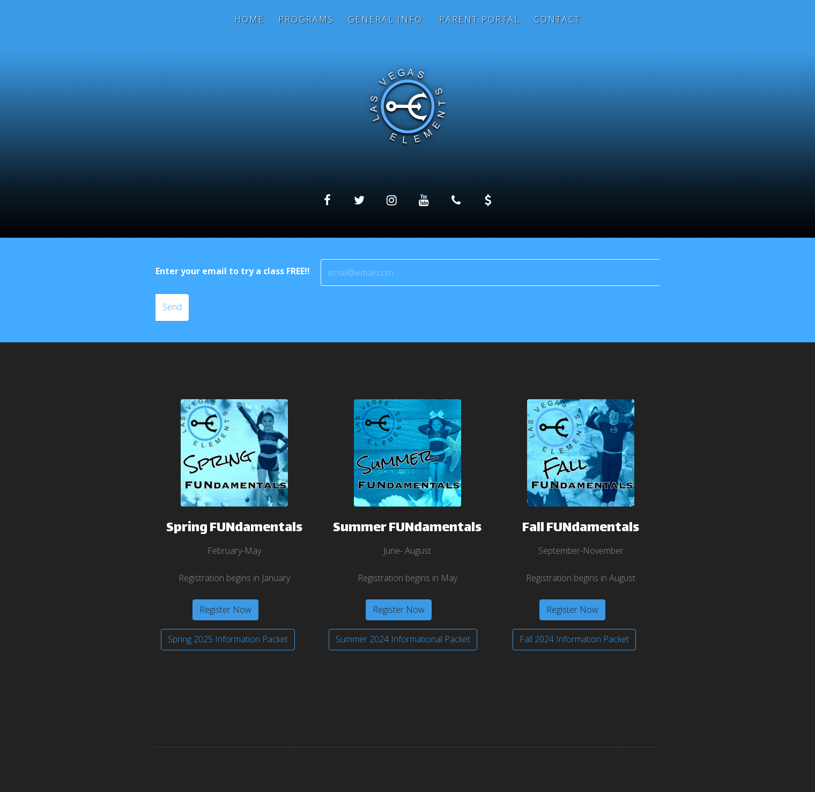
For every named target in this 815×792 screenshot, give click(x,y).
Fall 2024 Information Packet (574, 639)
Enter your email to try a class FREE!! (232, 271)
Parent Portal (479, 19)
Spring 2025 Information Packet (228, 639)
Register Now (225, 609)
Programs (306, 19)
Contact (557, 19)
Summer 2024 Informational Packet (403, 639)
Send (172, 307)
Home (249, 19)
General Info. (386, 19)
